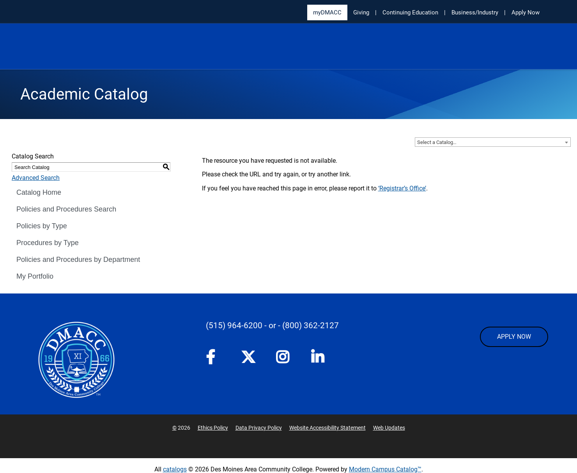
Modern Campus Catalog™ (385, 469)
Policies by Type (41, 226)
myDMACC (327, 12)
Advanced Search (36, 177)
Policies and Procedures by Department (78, 259)
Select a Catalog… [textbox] (437, 142)
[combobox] (493, 142)
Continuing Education (410, 12)
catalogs (175, 469)
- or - (272, 325)
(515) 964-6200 (234, 325)
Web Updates (389, 428)
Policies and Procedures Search (66, 209)
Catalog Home (38, 192)
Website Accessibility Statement (327, 428)
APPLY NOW (514, 336)
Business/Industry (474, 12)
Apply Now (526, 12)
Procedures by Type (47, 243)
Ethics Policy (213, 428)
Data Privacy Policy (258, 428)
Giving (361, 12)
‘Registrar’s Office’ (402, 188)
